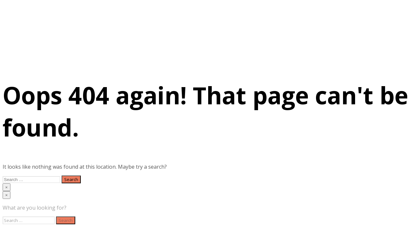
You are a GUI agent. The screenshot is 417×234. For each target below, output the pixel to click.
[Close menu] (6, 187)
